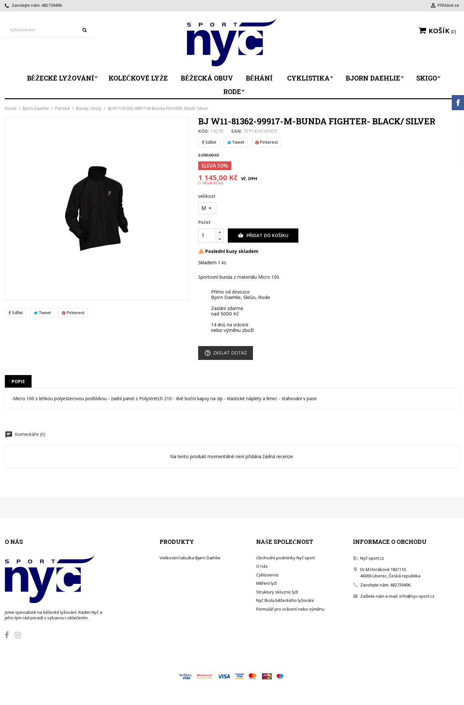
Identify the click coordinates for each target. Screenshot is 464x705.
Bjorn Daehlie (373, 78)
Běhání (259, 78)
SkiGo (426, 78)
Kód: (203, 131)
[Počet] (207, 235)
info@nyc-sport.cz (416, 596)
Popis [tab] (18, 381)
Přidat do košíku (263, 235)
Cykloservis (267, 575)
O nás (262, 566)
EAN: (236, 131)
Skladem (207, 263)
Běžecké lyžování (60, 78)
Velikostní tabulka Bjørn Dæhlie (190, 558)
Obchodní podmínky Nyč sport (285, 558)
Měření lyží (266, 583)
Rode (232, 91)
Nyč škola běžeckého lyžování (285, 600)
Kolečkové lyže (138, 78)
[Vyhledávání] (48, 30)
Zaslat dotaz (225, 353)
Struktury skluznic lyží (277, 592)
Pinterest (73, 312)
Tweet (42, 312)
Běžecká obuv (207, 78)
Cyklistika (308, 78)
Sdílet (15, 312)
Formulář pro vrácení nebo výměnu (290, 609)
